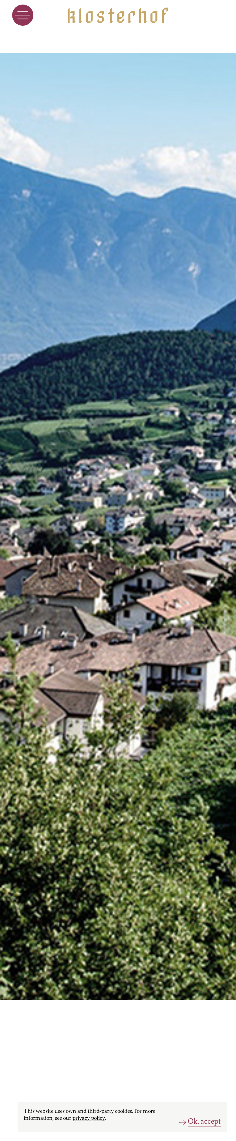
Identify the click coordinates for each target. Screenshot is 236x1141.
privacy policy (88, 1118)
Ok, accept (204, 1121)
